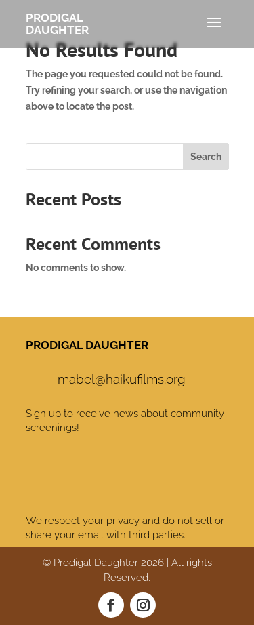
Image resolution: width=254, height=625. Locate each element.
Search (205, 156)
